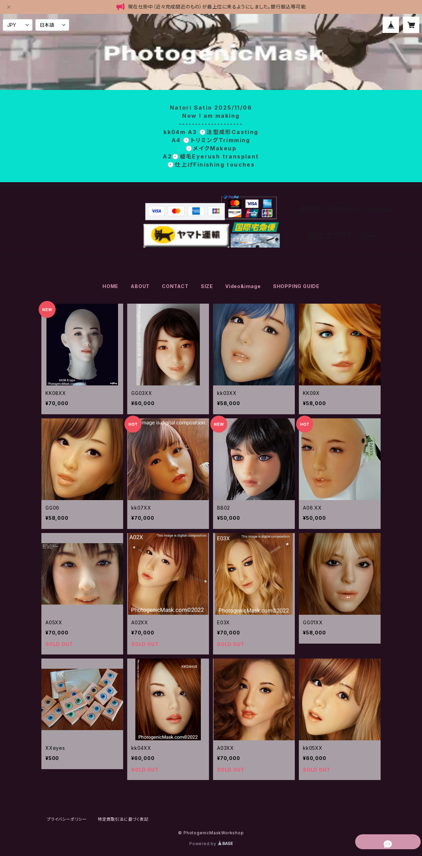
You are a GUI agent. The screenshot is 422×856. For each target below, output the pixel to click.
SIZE (207, 286)
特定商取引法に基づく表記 (123, 819)
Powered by (211, 843)
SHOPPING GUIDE (296, 286)
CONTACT (175, 286)
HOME (110, 286)
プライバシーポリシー (67, 819)
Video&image (243, 286)
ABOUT (140, 286)
